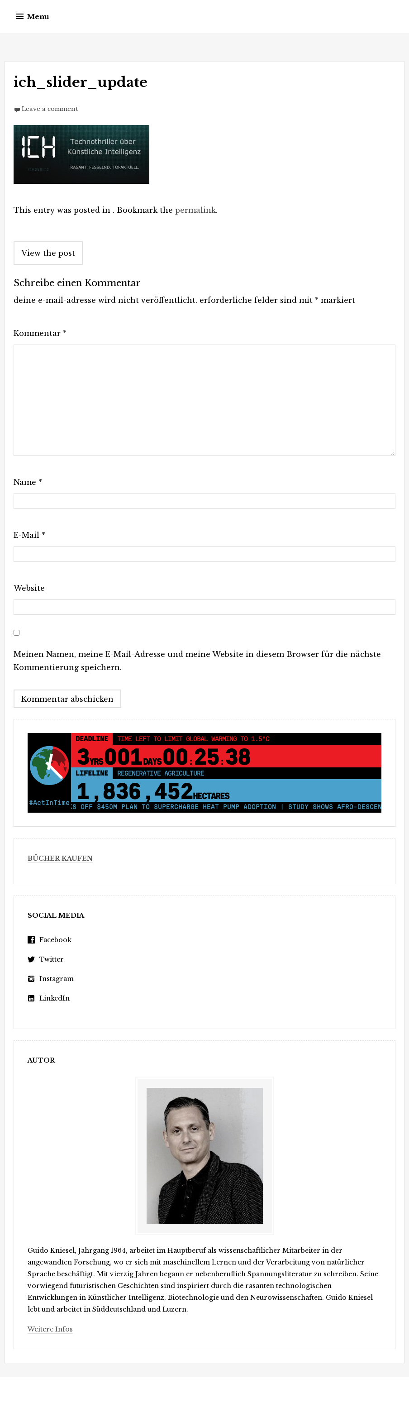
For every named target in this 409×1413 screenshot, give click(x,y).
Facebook (55, 940)
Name (28, 482)
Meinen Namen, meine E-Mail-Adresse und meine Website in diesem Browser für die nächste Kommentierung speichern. (197, 661)
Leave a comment (50, 109)
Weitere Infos (50, 1329)
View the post (48, 253)
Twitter (51, 959)
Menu (38, 16)
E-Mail (29, 535)
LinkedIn (54, 998)
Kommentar (40, 333)
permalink (195, 210)
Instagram (56, 979)
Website (29, 588)
